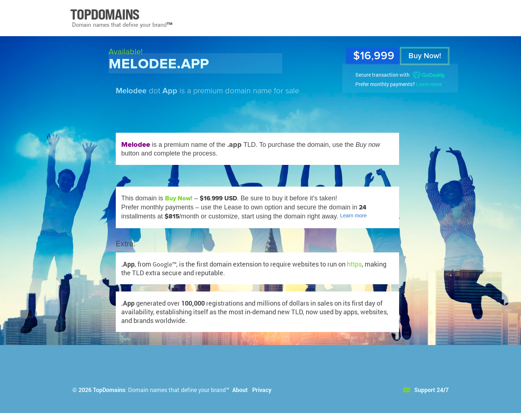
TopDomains (109, 389)
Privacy (261, 389)
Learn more (429, 84)
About (240, 389)
